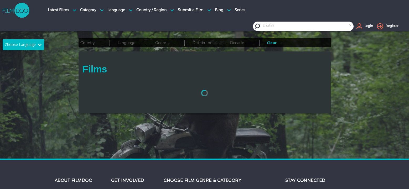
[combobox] (307, 26)
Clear (272, 42)
